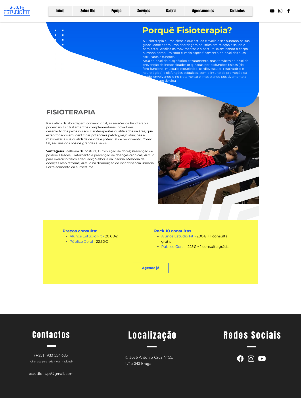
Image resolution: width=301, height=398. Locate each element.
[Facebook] (240, 358)
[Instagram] (251, 358)
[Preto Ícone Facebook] (288, 11)
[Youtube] (262, 358)
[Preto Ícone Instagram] (280, 11)
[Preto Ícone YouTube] (272, 11)
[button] (151, 268)
